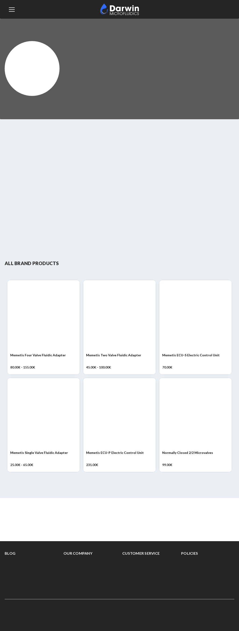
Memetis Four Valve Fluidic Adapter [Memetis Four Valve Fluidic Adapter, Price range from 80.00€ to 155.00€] (38, 355)
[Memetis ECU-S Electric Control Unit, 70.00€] (195, 316)
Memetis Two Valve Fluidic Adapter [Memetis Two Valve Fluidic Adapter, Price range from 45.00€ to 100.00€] (113, 355)
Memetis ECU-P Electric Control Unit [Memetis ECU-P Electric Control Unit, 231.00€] (115, 453)
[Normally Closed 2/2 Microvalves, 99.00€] (195, 414)
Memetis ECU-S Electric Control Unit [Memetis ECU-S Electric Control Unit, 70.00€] (191, 355)
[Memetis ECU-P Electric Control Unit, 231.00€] (119, 414)
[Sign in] (218, 9)
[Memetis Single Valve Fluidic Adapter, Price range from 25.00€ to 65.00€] (43, 414)
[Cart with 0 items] (229, 9)
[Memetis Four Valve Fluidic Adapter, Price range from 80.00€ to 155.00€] (43, 316)
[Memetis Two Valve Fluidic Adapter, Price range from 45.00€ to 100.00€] (119, 316)
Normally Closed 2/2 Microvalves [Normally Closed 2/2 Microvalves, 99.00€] (187, 453)
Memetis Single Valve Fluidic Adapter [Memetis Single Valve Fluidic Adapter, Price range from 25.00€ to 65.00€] (39, 453)
